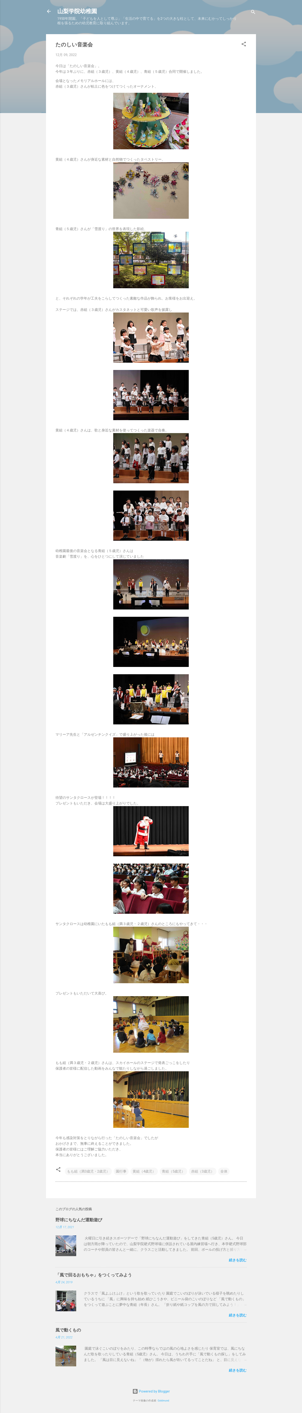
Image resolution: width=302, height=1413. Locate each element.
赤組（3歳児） (202, 1171)
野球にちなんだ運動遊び (78, 1219)
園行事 (121, 1171)
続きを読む (238, 1260)
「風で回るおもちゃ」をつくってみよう (93, 1274)
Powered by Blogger (151, 1391)
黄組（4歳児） (144, 1171)
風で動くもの (68, 1330)
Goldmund (163, 1400)
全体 (223, 1171)
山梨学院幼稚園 (77, 11)
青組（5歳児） (173, 1171)
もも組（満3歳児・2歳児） (88, 1171)
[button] (244, 45)
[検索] (253, 13)
